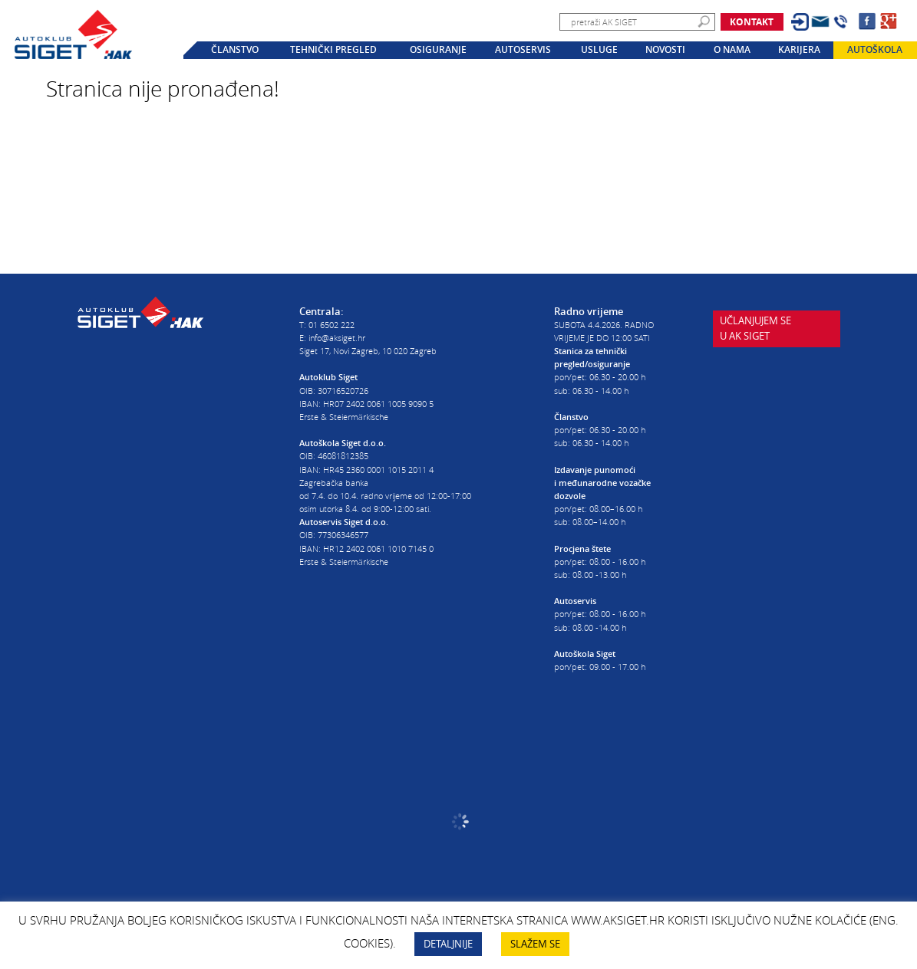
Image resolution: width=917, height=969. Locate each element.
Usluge (599, 50)
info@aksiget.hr (336, 337)
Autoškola (874, 50)
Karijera (799, 50)
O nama (732, 50)
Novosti (665, 50)
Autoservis (523, 50)
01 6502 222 (331, 324)
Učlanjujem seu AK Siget (755, 328)
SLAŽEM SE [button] (535, 944)
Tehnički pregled (333, 50)
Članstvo (235, 50)
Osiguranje (438, 50)
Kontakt (752, 21)
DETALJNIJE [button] (448, 944)
